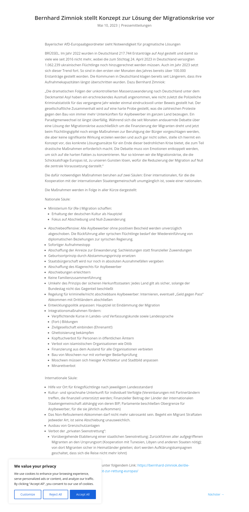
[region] (55, 481)
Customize (28, 494)
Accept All (83, 494)
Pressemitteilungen (136, 25)
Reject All (55, 494)
